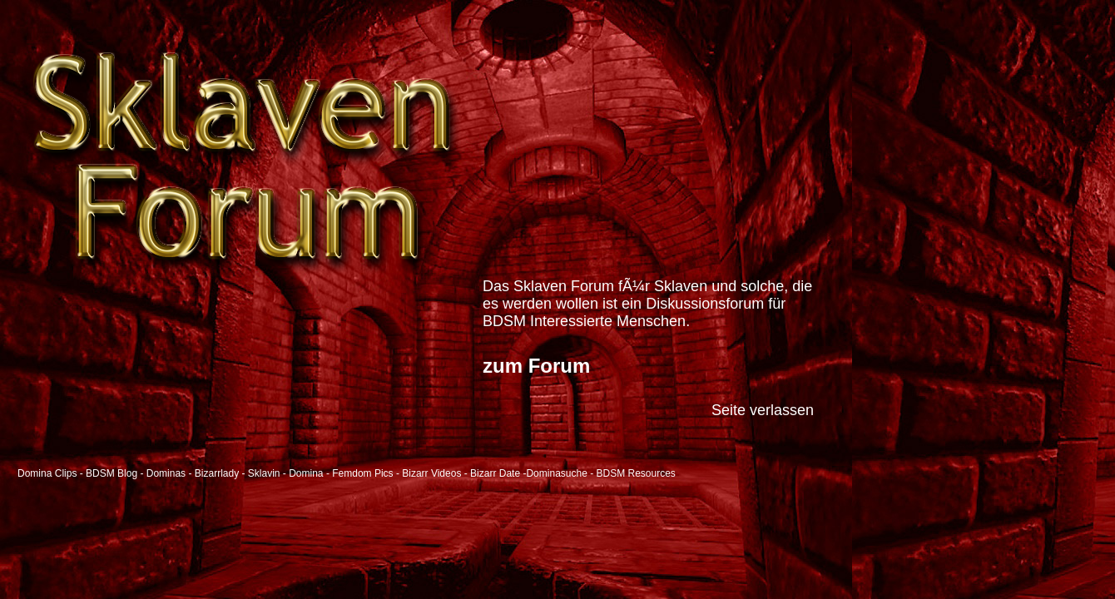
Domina (306, 473)
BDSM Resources (636, 473)
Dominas (166, 473)
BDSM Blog (111, 473)
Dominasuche (556, 473)
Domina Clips (47, 473)
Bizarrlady (217, 473)
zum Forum (536, 365)
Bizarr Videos (431, 473)
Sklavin (264, 473)
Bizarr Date (495, 473)
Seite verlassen (762, 410)
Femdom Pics (362, 473)
